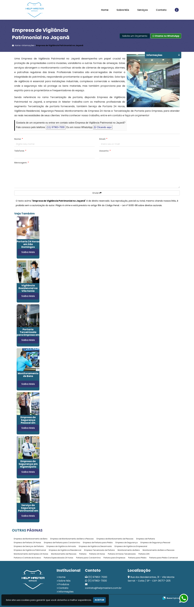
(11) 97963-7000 (56, 127)
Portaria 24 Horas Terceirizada (122, 554)
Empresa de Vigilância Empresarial (131, 546)
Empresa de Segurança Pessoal (155, 542)
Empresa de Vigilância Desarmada (95, 546)
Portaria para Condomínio (88, 557)
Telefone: (20, 150)
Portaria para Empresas (114, 557)
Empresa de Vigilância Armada (61, 546)
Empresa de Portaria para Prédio (98, 542)
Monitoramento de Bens (28, 375)
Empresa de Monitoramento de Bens (30, 538)
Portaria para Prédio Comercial (163, 557)
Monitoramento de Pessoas (63, 554)
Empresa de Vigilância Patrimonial (30, 550)
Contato (161, 10)
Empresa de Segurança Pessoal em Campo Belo (28, 421)
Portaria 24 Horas (97, 554)
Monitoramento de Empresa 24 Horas (31, 554)
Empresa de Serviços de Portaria (29, 546)
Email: (103, 138)
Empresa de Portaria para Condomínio (62, 542)
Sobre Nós (123, 10)
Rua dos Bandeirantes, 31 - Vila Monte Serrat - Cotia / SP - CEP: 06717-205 (151, 578)
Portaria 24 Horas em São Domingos (28, 244)
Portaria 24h (144, 554)
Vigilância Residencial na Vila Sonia (28, 288)
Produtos (63, 584)
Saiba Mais (28, 252)
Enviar (97, 192)
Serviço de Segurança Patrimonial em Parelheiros (28, 509)
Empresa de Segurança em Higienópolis (28, 464)
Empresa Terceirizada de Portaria (99, 550)
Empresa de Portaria (145, 538)
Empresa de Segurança (126, 542)
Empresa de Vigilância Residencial (65, 550)
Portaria (82, 554)
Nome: (18, 138)
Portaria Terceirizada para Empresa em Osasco (28, 333)
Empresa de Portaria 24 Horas (27, 542)
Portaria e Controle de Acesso (27, 557)
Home (104, 10)
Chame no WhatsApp (165, 35)
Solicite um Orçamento (134, 35)
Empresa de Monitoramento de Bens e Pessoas (72, 538)
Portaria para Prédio (137, 557)
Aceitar (99, 599)
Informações (66, 591)
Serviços (142, 10)
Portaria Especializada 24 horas (58, 557)
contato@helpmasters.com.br (103, 588)
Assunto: (105, 150)
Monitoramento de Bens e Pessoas (158, 550)
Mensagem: (21, 162)
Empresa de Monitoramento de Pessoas (115, 538)
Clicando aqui (102, 127)
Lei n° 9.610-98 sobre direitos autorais (142, 205)
